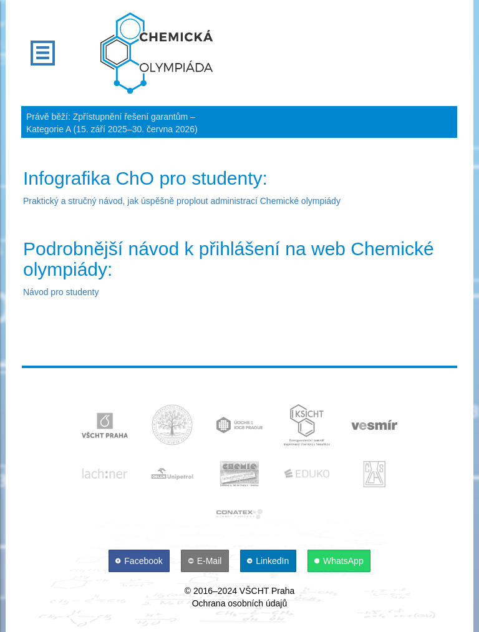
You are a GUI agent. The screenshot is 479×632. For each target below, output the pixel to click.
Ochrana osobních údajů (240, 603)
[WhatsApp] (339, 561)
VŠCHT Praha (267, 591)
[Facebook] (140, 561)
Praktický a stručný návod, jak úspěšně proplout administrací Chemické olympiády (182, 201)
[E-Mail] (206, 561)
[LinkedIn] (269, 561)
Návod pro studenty (61, 292)
